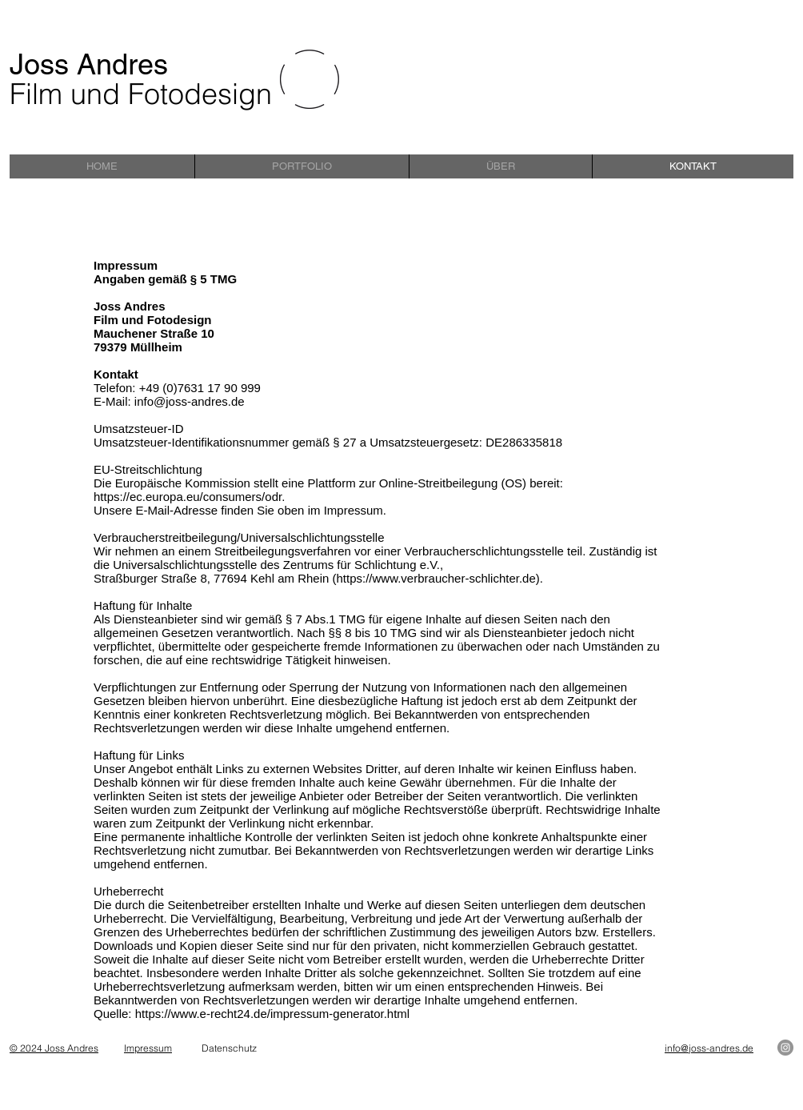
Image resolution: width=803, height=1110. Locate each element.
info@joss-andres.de (189, 401)
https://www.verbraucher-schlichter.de (436, 578)
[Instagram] (785, 1048)
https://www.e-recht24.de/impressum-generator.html (272, 1013)
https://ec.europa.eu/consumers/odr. (189, 496)
